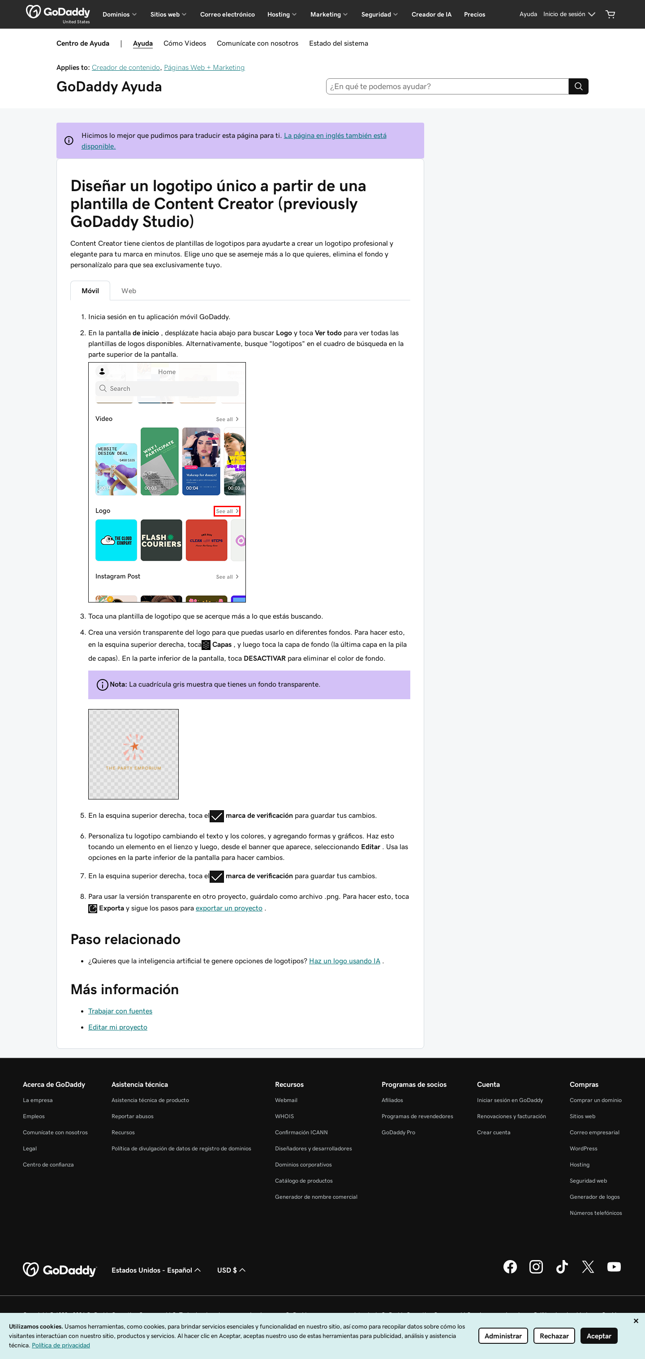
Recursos (123, 1132)
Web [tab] (128, 290)
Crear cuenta (494, 1132)
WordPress (584, 1148)
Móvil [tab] (90, 290)
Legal (30, 1148)
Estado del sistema (338, 43)
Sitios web (582, 1116)
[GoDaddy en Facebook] (510, 1272)
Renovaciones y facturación (511, 1116)
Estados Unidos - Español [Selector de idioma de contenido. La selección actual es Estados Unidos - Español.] (157, 1270)
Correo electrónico (227, 14)
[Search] (579, 86)
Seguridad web (588, 1181)
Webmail (286, 1100)
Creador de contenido (126, 67)
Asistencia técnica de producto (150, 1100)
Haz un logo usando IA (344, 960)
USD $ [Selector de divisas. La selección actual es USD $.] (232, 1270)
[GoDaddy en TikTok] (562, 1272)
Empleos (34, 1116)
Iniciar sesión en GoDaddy (510, 1100)
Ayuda (143, 43)
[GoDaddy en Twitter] (588, 1272)
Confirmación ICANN (301, 1132)
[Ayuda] (528, 14)
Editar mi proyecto (117, 1026)
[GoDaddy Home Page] (60, 1270)
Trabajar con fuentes (120, 1010)
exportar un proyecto (229, 907)
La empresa (38, 1100)
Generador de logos (595, 1197)
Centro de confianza (48, 1164)
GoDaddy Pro (398, 1132)
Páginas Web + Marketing (204, 67)
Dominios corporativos (303, 1164)
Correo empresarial (594, 1132)
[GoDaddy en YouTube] (614, 1272)
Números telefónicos (596, 1213)
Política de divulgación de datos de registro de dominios (181, 1148)
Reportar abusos (133, 1116)
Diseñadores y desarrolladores (313, 1148)
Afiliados (392, 1100)
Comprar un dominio (596, 1100)
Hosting (579, 1164)
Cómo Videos (184, 43)
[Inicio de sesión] (570, 14)
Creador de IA (432, 14)
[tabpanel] (240, 613)
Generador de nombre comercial (316, 1197)
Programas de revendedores (417, 1116)
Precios (475, 14)
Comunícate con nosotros (257, 43)
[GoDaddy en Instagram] (536, 1272)
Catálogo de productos (304, 1181)
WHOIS (284, 1116)
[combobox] (447, 86)
